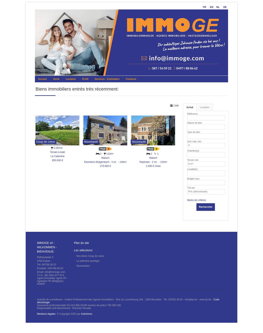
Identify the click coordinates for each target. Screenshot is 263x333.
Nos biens (90, 256)
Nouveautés (83, 265)
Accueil (42, 79)
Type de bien (193, 132)
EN (211, 7)
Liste (176, 105)
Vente (56, 79)
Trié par (191, 187)
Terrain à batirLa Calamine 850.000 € (57, 156)
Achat (189, 107)
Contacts (131, 79)
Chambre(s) (193, 150)
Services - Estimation (107, 79)
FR (205, 7)
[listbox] (190, 127)
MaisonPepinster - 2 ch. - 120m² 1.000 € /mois (153, 162)
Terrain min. (193, 160)
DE (225, 7)
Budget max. (193, 178)
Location (71, 79)
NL (218, 7)
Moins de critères (196, 200)
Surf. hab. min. (194, 141)
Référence (192, 114)
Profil (85, 79)
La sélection (88, 261)
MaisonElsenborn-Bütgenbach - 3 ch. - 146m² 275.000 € (105, 162)
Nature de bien (194, 123)
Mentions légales (46, 313)
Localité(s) (192, 169)
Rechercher (205, 207)
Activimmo (86, 313)
